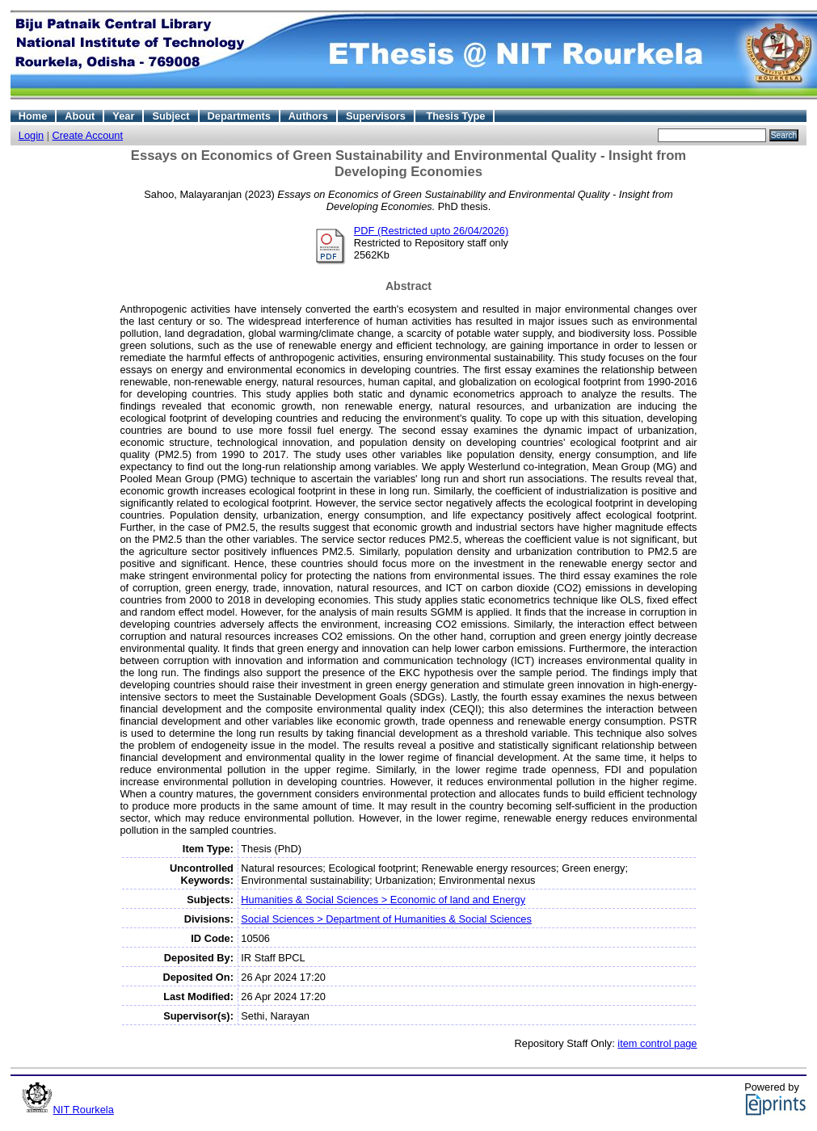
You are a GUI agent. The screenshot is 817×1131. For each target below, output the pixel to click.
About (80, 116)
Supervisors (376, 116)
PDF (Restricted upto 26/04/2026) (431, 231)
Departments (239, 116)
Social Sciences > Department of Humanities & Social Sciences (386, 919)
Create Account (88, 135)
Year (123, 116)
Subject (170, 116)
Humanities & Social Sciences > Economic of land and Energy (383, 899)
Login (31, 135)
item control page (657, 1043)
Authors (308, 116)
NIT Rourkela (83, 1110)
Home (33, 116)
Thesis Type (455, 116)
